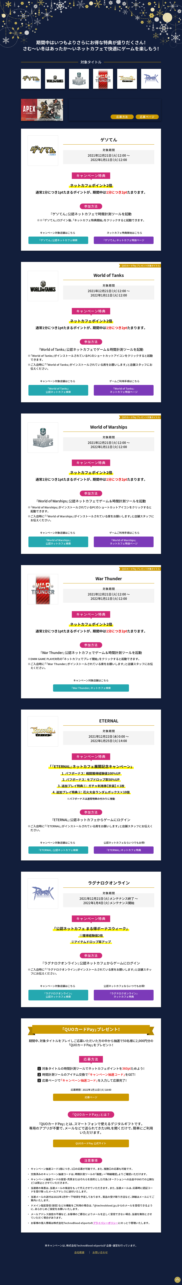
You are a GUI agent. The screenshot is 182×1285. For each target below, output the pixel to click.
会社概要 (79, 1252)
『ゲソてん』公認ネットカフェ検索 (58, 240)
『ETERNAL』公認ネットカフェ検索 (58, 850)
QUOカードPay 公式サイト (91, 1143)
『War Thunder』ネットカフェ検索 (91, 688)
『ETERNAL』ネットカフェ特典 (123, 850)
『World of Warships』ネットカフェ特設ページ (125, 541)
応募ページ (147, 117)
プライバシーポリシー (105, 1223)
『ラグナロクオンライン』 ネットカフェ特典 (124, 994)
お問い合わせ (100, 1252)
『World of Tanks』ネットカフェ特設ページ (125, 390)
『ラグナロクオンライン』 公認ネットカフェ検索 (58, 994)
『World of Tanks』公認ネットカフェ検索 (58, 390)
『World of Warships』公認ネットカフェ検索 (58, 541)
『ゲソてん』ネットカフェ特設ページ (123, 240)
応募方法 (122, 117)
